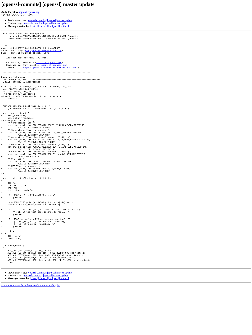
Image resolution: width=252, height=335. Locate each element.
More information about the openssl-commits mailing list (30, 332)
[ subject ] (53, 26)
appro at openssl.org (29, 12)
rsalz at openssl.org (48, 68)
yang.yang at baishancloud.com (43, 54)
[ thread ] (43, 26)
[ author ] (64, 26)
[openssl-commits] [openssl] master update (49, 20)
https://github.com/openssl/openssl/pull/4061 (50, 74)
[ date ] (34, 26)
